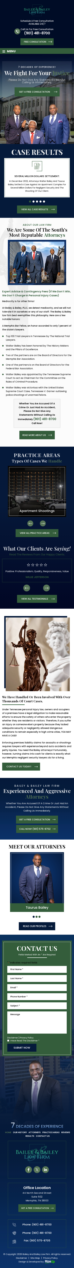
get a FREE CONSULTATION (35, 1208)
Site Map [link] (35, 1257)
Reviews (65, 1132)
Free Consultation (35, 41)
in (45, 1169)
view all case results (34, 209)
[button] (30, 201)
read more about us (34, 435)
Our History (20, 1132)
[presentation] (30, 523)
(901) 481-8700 (37, 33)
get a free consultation (34, 91)
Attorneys (35, 1132)
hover (37, 882)
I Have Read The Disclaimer (24, 1041)
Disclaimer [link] (21, 1257)
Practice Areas (51, 1132)
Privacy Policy (27, 1037)
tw (37, 1169)
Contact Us (43, 1136)
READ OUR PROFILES (34, 926)
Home (8, 1132)
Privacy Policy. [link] (50, 1257)
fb (28, 1169)
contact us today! (18, 766)
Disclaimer (12, 1038)
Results (29, 1136)
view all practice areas (35, 533)
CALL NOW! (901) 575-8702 (35, 829)
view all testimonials (34, 598)
